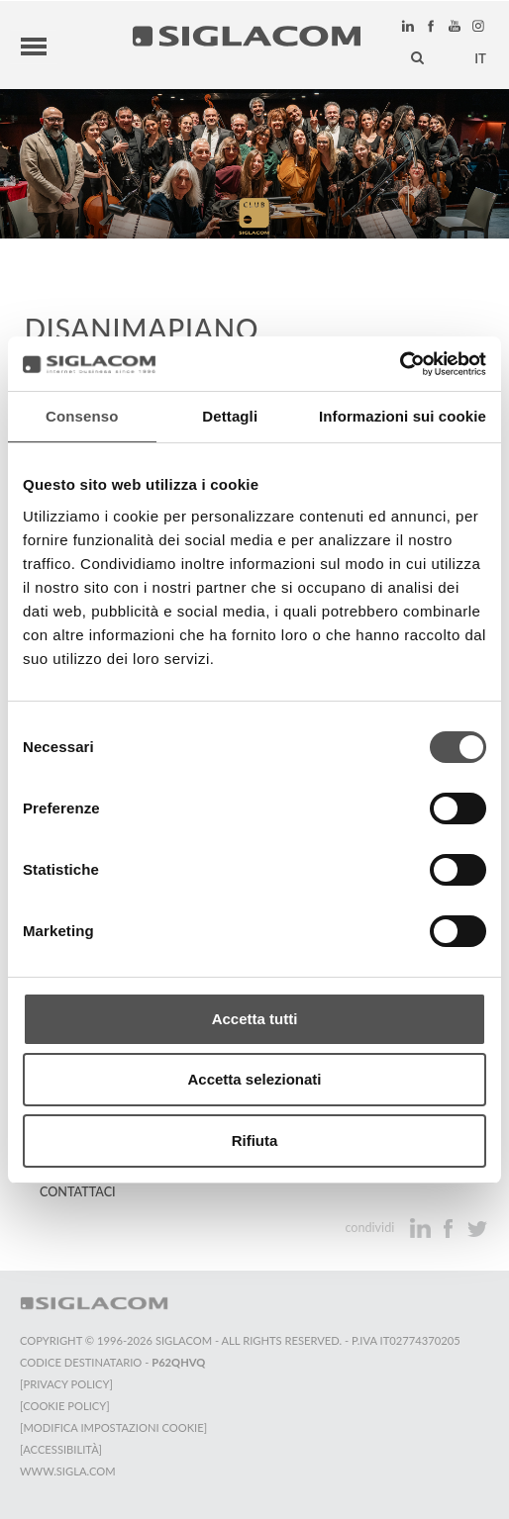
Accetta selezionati (254, 1079)
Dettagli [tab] (229, 416)
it (480, 56)
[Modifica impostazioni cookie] (113, 1424)
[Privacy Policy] (66, 1381)
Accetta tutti (255, 1018)
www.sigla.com (68, 1468)
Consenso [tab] (82, 416)
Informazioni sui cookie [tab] (402, 416)
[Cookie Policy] (65, 1402)
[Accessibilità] (61, 1446)
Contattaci (78, 1189)
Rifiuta (255, 1140)
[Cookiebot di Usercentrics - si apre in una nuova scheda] (399, 364)
